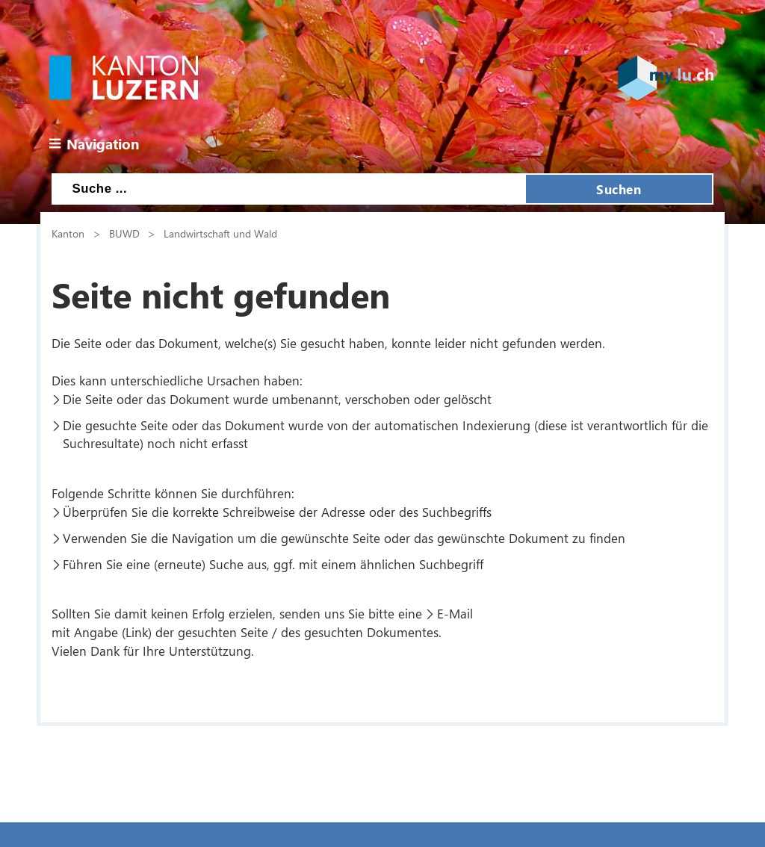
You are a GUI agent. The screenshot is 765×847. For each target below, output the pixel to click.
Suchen (618, 189)
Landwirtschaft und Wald (220, 233)
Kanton (68, 233)
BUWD (124, 233)
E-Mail (455, 613)
